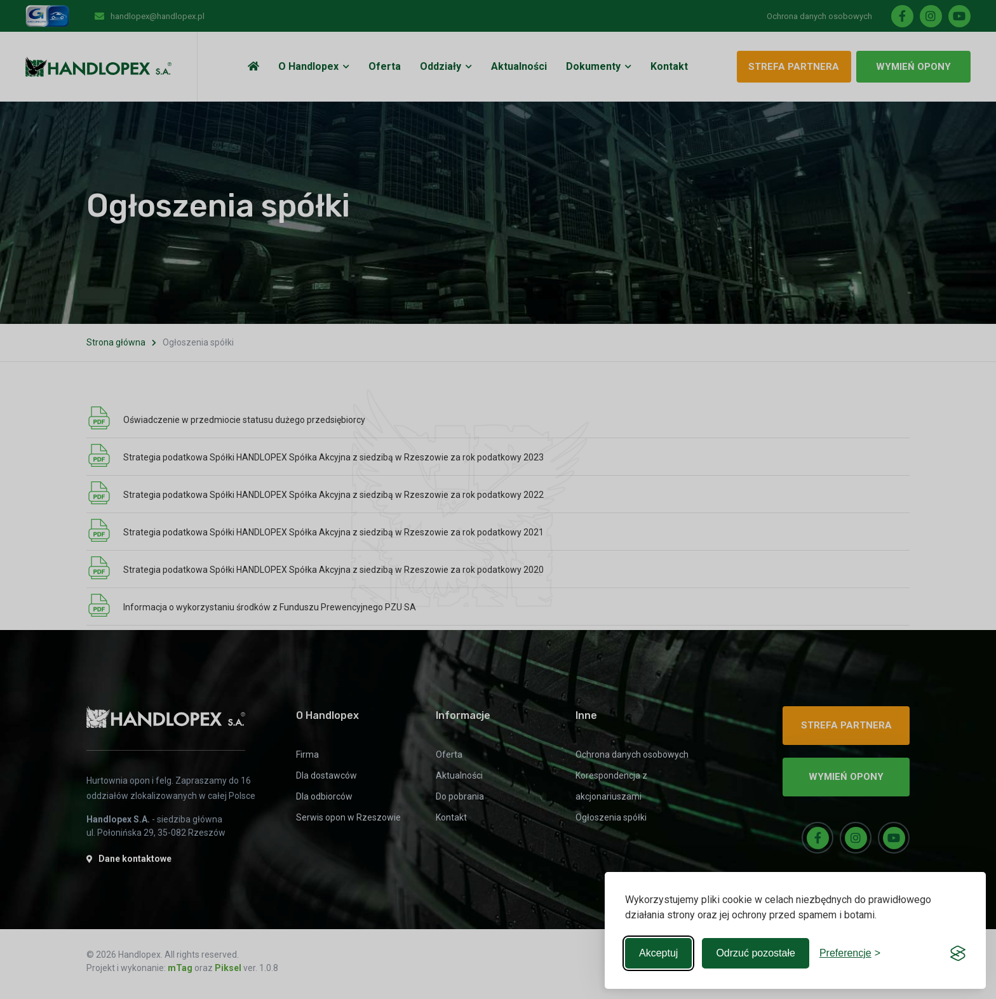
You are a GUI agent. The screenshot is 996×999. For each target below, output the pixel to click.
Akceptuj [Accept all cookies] (658, 953)
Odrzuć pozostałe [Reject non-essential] (755, 953)
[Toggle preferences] (849, 953)
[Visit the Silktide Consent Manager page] (958, 953)
